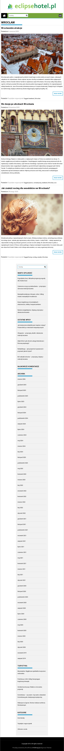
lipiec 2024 (21, 429)
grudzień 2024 (22, 407)
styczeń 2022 (22, 513)
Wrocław (37, 98)
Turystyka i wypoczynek (15, 98)
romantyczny (37, 182)
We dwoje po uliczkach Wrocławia (17, 104)
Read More (58, 93)
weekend (31, 98)
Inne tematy (21, 718)
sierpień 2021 (22, 541)
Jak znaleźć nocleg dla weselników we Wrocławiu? (25, 188)
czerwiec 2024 (22, 435)
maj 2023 (20, 468)
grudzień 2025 (22, 385)
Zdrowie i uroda (22, 729)
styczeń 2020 (22, 647)
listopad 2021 (22, 524)
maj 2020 (20, 625)
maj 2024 (20, 440)
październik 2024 (23, 418)
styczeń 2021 (22, 580)
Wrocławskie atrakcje (11, 28)
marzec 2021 (21, 569)
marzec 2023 (21, 479)
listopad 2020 (22, 591)
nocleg (35, 257)
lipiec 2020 (21, 614)
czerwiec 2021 (22, 552)
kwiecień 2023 (22, 474)
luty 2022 (20, 507)
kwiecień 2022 (22, 496)
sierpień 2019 (22, 658)
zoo (55, 182)
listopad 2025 (22, 390)
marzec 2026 (21, 379)
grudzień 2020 (22, 586)
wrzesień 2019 (22, 653)
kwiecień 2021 (22, 563)
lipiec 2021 (21, 546)
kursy (30, 257)
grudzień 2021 (22, 519)
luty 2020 (20, 641)
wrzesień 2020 (22, 602)
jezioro (31, 182)
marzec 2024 (21, 446)
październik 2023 (23, 463)
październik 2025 (23, 396)
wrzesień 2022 (22, 491)
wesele (39, 257)
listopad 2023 (22, 457)
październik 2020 (23, 597)
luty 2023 (20, 485)
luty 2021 (20, 574)
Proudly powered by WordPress (22, 747)
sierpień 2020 (22, 608)
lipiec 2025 (21, 401)
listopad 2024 (22, 412)
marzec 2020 (21, 636)
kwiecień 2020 (22, 630)
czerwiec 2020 (22, 619)
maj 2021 (20, 558)
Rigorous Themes (46, 747)
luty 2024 (20, 452)
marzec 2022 (21, 502)
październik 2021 (23, 530)
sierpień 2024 (22, 424)
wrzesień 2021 (22, 535)
